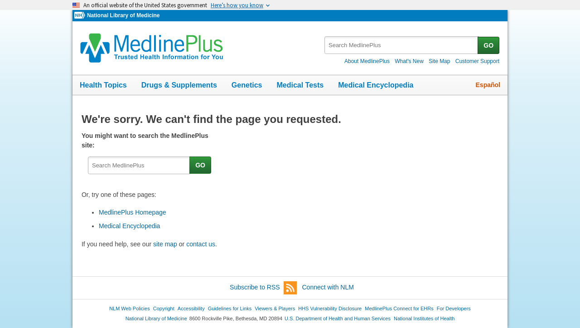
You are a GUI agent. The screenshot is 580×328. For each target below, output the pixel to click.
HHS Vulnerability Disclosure (330, 308)
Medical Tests (300, 85)
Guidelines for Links (229, 308)
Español (488, 84)
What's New (409, 61)
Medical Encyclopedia (375, 85)
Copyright (163, 308)
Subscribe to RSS (263, 287)
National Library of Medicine (123, 15)
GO (488, 45)
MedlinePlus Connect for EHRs (399, 308)
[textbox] (401, 45)
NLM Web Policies (129, 308)
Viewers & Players (275, 308)
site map (165, 244)
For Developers (454, 308)
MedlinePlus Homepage (132, 212)
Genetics (247, 85)
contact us (200, 244)
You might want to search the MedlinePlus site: (145, 140)
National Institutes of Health (424, 318)
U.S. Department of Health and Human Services (338, 318)
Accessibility (191, 308)
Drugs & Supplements (179, 85)
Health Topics (103, 85)
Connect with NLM (328, 287)
